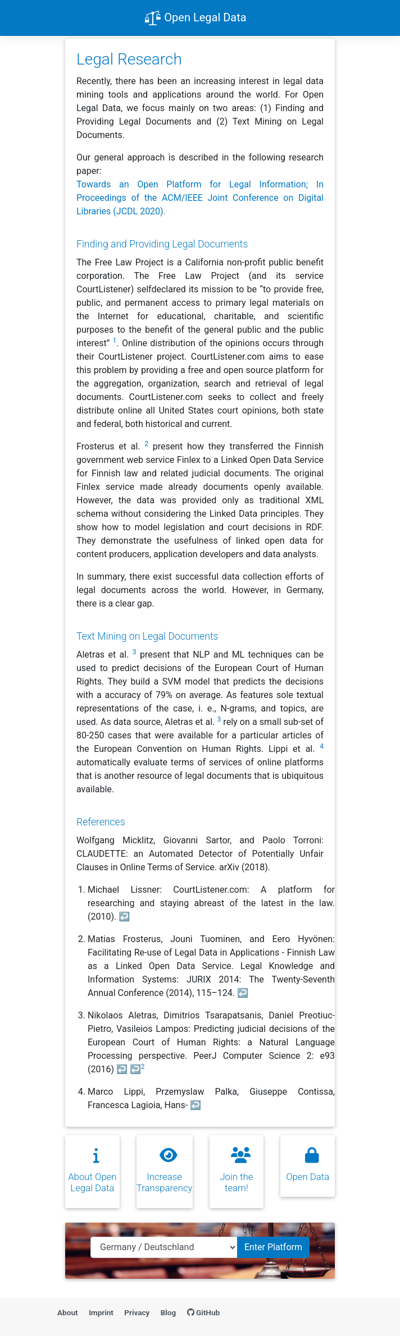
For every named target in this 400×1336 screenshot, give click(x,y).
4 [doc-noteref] (322, 746)
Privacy (136, 1312)
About (67, 1312)
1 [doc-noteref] (115, 341)
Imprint (101, 1312)
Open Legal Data (195, 18)
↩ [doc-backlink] (124, 916)
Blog (168, 1312)
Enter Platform (273, 1247)
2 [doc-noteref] (146, 444)
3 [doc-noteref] (135, 652)
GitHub (203, 1312)
